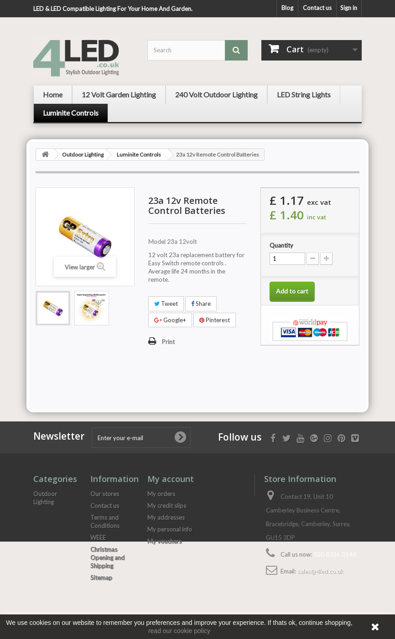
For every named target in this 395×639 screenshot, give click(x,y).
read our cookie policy (179, 630)
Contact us (317, 7)
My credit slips (166, 505)
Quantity (281, 245)
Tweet (166, 303)
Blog (287, 7)
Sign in (348, 7)
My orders (161, 493)
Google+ (170, 320)
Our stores (104, 493)
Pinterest (214, 320)
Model (157, 241)
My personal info (169, 529)
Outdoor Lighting (83, 154)
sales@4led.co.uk (320, 571)
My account (170, 478)
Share (201, 303)
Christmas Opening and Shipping (107, 557)
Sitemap (101, 577)
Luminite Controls (139, 154)
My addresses (166, 517)
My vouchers (164, 541)
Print (168, 341)
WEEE (98, 537)
